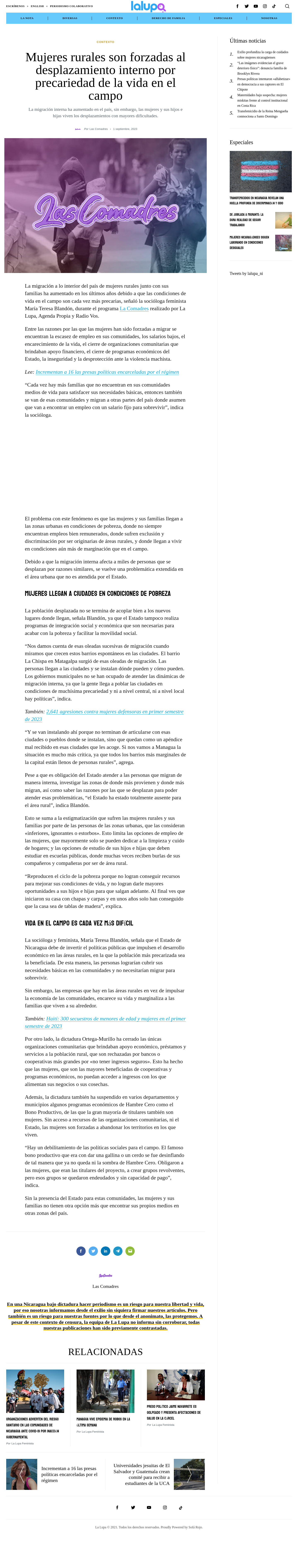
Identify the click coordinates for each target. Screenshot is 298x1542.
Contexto (114, 18)
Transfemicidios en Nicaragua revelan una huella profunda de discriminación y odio (260, 201)
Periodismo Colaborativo (71, 6)
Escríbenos (15, 6)
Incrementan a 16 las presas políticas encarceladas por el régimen (107, 366)
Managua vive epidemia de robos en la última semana (102, 1415)
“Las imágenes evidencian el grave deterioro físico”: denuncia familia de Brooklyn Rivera (262, 68)
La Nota (27, 18)
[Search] (287, 6)
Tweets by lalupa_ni (246, 273)
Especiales (223, 18)
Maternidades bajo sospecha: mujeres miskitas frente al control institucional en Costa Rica (262, 100)
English (37, 6)
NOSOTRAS (269, 18)
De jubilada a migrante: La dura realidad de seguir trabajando (248, 219)
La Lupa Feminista (22, 1442)
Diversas (69, 18)
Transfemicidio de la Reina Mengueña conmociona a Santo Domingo (262, 113)
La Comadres (134, 302)
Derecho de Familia (168, 18)
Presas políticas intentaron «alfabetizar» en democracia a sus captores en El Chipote (263, 84)
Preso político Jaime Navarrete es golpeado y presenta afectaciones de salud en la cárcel (171, 1408)
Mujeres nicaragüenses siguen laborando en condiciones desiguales (246, 242)
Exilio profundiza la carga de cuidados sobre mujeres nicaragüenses (262, 54)
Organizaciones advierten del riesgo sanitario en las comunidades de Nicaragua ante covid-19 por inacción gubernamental (34, 1424)
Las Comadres (99, 122)
